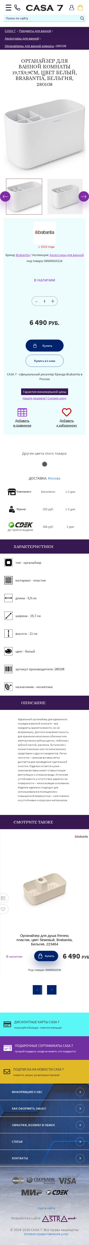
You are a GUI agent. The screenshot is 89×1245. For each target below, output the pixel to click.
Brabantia (23, 255)
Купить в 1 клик (44, 361)
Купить (47, 345)
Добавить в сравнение (22, 420)
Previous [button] (5, 196)
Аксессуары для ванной (67, 255)
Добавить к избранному (66, 420)
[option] (24, 196)
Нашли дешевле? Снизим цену (44, 398)
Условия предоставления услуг (46, 1234)
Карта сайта (46, 1208)
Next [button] (84, 196)
